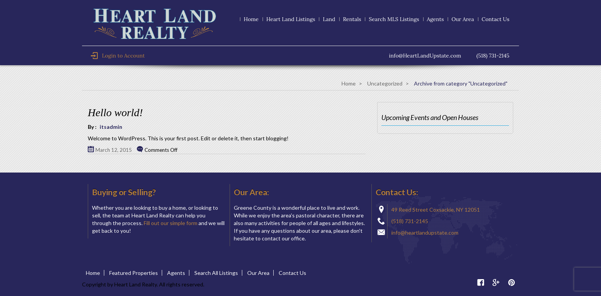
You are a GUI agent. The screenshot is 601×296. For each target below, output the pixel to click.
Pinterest (511, 282)
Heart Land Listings (290, 19)
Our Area (463, 19)
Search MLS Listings (394, 19)
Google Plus (496, 282)
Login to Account (117, 55)
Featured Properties (133, 273)
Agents (435, 19)
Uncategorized (384, 83)
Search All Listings (216, 273)
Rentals (352, 19)
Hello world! (115, 112)
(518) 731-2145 (409, 221)
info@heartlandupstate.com (424, 232)
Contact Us (495, 19)
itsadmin (111, 126)
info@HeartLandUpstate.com (425, 55)
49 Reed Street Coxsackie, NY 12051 (435, 209)
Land (329, 19)
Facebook (480, 282)
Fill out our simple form (170, 223)
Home (251, 19)
